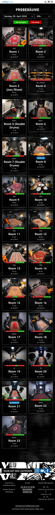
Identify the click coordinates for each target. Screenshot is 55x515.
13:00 (14, 45)
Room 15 (14, 302)
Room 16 (41, 302)
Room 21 (14, 406)
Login (37, 506)
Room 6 (41, 123)
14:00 (16, 45)
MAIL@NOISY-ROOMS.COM (27, 490)
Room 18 (41, 337)
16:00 (21, 45)
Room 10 (41, 199)
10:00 (7, 45)
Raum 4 (41, 86)
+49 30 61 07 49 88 (27, 487)
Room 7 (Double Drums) (14, 163)
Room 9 (14, 199)
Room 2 (41, 51)
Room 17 (14, 337)
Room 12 (41, 234)
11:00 (9, 45)
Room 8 (41, 161)
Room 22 (41, 405)
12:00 (12, 45)
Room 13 (14, 268)
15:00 (18, 45)
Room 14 (41, 268)
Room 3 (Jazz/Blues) (14, 87)
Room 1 (14, 51)
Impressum (30, 506)
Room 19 (14, 371)
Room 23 (14, 440)
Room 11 (14, 234)
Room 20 (41, 371)
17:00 (23, 45)
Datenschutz (20, 506)
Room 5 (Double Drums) (14, 125)
